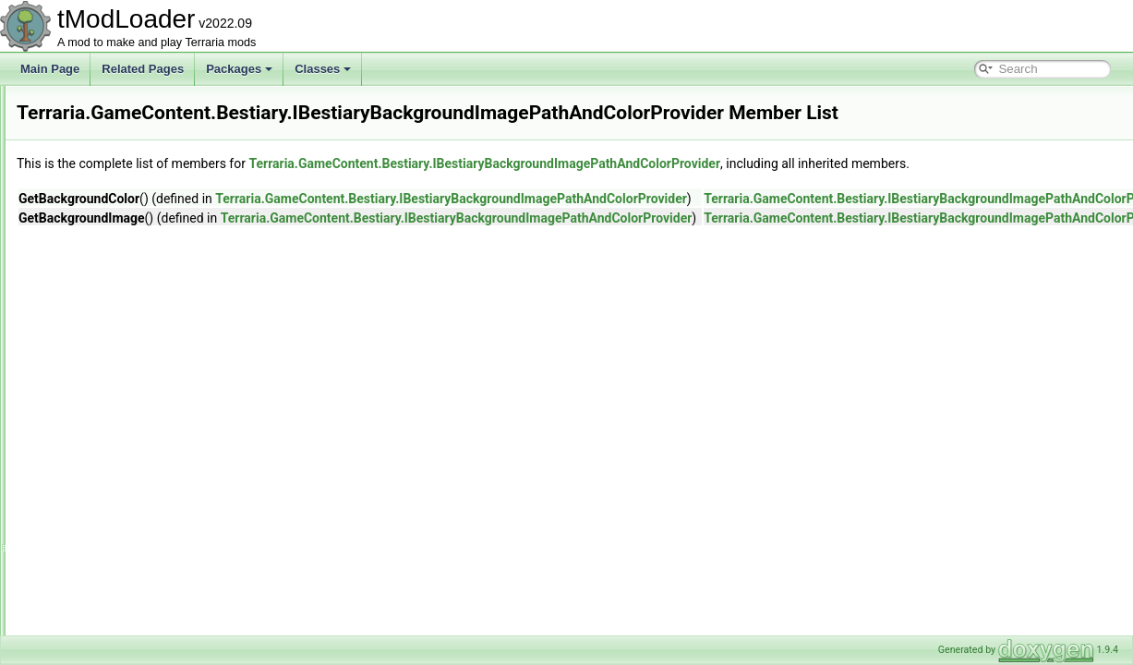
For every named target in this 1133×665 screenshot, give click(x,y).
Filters (120, 288)
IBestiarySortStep (148, 491)
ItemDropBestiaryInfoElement (177, 633)
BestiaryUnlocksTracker (163, 145)
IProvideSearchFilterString (170, 613)
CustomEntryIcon (147, 227)
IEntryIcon (130, 532)
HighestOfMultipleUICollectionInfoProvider (208, 349)
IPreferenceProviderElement (175, 592)
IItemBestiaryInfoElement (167, 572)
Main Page (49, 69)
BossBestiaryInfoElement (167, 166)
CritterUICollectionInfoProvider (180, 206)
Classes (323, 69)
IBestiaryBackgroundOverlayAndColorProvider (219, 389)
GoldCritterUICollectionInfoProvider (191, 328)
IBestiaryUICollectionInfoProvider (186, 511)
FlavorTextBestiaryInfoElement (180, 308)
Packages (239, 69)
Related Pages (143, 69)
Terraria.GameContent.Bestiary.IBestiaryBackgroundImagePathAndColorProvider (715, 163)
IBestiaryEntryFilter (152, 430)
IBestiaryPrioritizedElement (171, 471)
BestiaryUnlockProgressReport (181, 125)
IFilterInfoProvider (149, 552)
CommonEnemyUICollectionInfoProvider (204, 186)
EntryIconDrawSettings (161, 247)
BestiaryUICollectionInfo (164, 105)
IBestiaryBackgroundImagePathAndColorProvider (226, 369)
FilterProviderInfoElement (167, 267)
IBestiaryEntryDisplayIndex (171, 410)
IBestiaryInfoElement (156, 450)
